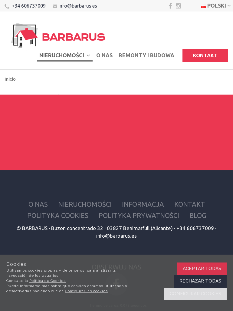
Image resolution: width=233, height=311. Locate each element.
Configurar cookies (195, 293)
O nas (104, 55)
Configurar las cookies (86, 291)
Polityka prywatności (139, 215)
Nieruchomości (64, 55)
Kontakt (205, 55)
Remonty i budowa (146, 55)
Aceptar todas (202, 268)
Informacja (143, 204)
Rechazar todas (200, 281)
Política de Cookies (47, 281)
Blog (197, 215)
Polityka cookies (57, 215)
